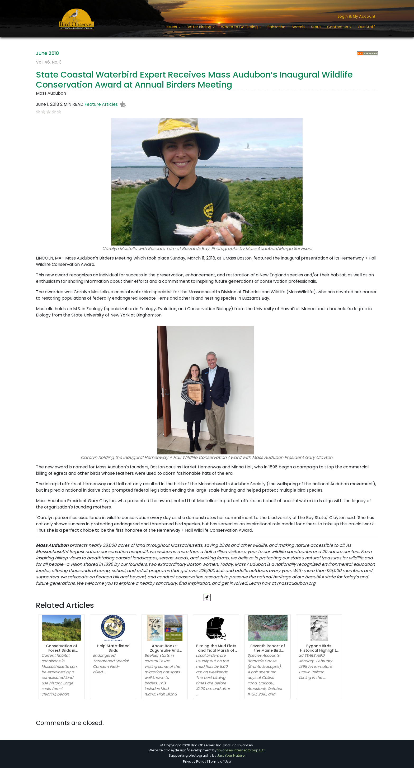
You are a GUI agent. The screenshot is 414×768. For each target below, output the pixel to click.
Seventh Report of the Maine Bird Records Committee (267, 650)
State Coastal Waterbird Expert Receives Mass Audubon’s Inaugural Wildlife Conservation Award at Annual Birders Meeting (194, 79)
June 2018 (47, 53)
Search (298, 27)
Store (316, 27)
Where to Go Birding (240, 27)
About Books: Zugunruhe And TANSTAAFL (164, 650)
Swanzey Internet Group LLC (241, 750)
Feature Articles (101, 104)
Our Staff (366, 27)
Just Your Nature (231, 755)
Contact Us (338, 27)
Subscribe (276, 27)
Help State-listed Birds (113, 648)
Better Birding (199, 27)
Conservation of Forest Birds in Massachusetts (61, 650)
